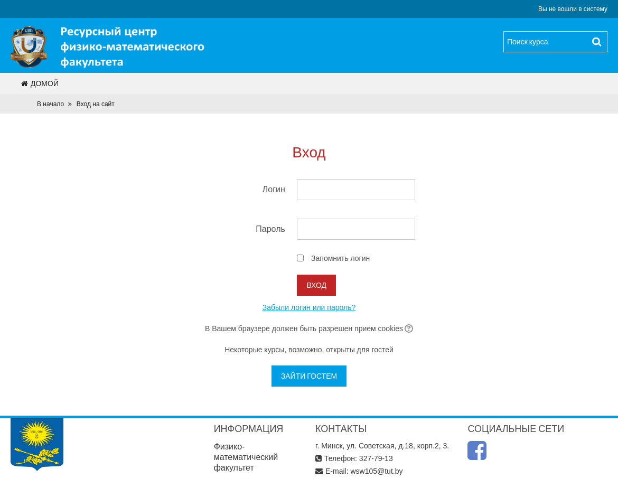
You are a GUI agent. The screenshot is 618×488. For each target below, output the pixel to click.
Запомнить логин (340, 258)
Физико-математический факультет (246, 457)
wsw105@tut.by (376, 471)
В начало (50, 104)
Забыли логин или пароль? (309, 307)
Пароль (270, 228)
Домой (40, 83)
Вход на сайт (96, 104)
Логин (274, 189)
